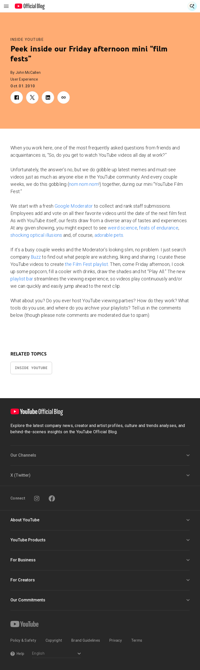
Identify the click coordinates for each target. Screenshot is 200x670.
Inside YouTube (27, 39)
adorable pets (109, 235)
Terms (136, 640)
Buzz (36, 257)
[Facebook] (52, 498)
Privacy (115, 640)
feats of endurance (158, 228)
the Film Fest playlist (86, 264)
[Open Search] (192, 6)
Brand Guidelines (85, 640)
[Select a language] (56, 654)
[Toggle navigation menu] (6, 6)
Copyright (54, 640)
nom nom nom (83, 184)
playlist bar (21, 278)
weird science (122, 228)
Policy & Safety (23, 640)
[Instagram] (37, 498)
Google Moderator (74, 206)
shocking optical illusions (36, 235)
